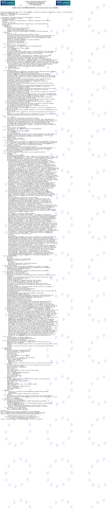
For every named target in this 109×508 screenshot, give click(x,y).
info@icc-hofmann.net (37, 4)
